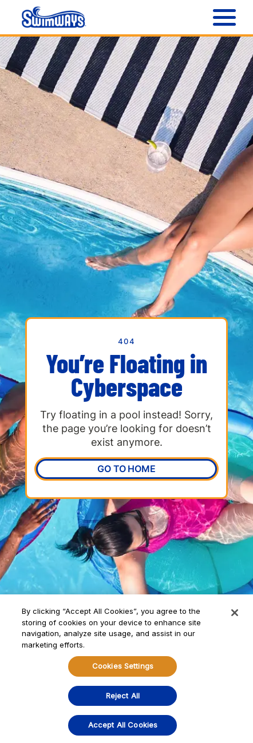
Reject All (123, 695)
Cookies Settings (122, 665)
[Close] (234, 612)
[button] (221, 17)
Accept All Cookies (122, 724)
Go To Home (126, 468)
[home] (50, 17)
